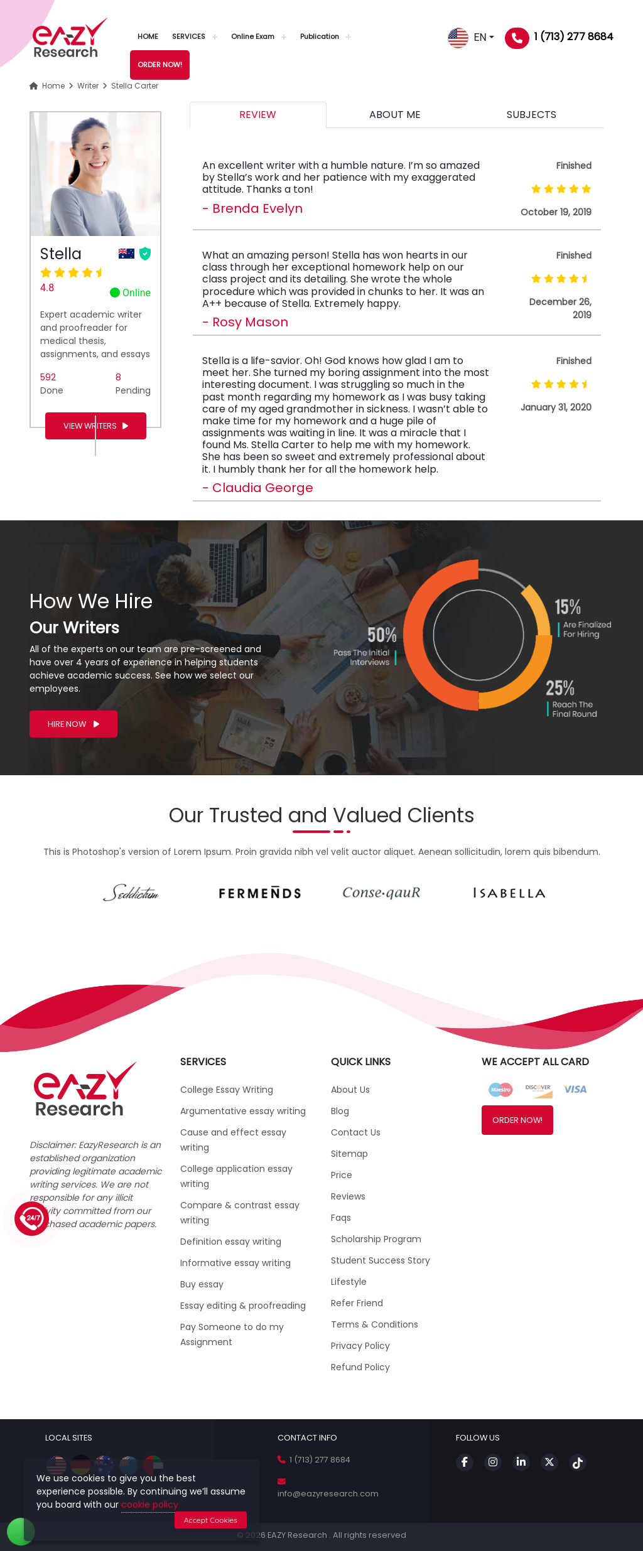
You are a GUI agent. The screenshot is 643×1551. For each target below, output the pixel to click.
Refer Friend (357, 1303)
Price (341, 1175)
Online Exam (252, 36)
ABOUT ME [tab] (395, 114)
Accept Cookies (210, 1520)
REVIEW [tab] (257, 114)
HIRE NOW (73, 724)
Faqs (341, 1217)
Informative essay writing (235, 1263)
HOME (148, 36)
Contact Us (356, 1132)
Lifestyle (349, 1281)
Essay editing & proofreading (243, 1305)
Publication (319, 36)
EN (467, 37)
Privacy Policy (360, 1345)
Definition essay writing (230, 1241)
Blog (340, 1111)
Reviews (348, 1196)
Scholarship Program (376, 1239)
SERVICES (188, 36)
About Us (350, 1089)
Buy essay (202, 1284)
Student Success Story (380, 1260)
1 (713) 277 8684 (573, 37)
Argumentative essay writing (243, 1111)
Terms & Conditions (374, 1324)
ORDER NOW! (160, 65)
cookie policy (149, 1504)
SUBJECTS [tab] (531, 114)
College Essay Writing (226, 1089)
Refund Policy (360, 1367)
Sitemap (349, 1153)
